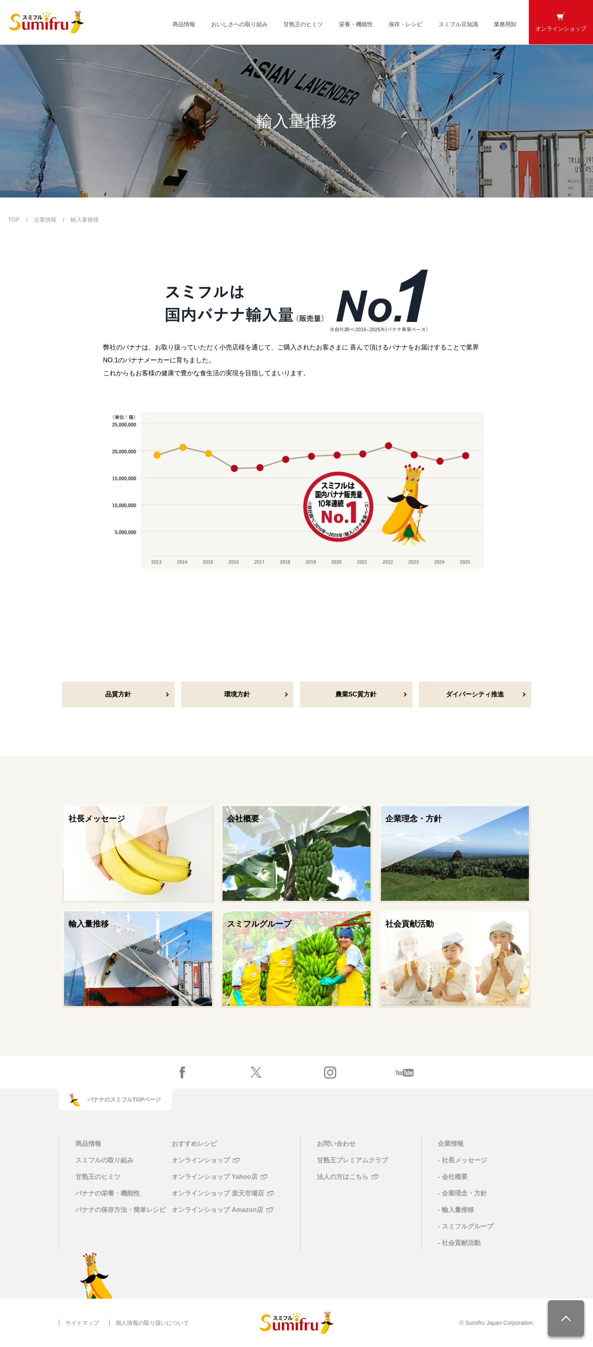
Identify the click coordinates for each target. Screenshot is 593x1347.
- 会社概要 (453, 1176)
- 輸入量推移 (456, 1209)
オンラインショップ (201, 1160)
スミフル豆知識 (458, 24)
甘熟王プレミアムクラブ (352, 1160)
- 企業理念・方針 (462, 1193)
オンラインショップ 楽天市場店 (218, 1193)
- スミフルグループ (465, 1226)
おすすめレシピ (194, 1143)
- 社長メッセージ (462, 1160)
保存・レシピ (405, 24)
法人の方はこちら (342, 1177)
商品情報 (184, 24)
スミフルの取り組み (104, 1160)
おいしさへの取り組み (239, 24)
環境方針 (237, 694)
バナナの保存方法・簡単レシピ (120, 1209)
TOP (14, 219)
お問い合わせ (336, 1143)
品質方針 (118, 694)
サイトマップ (82, 1323)
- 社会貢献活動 (459, 1242)
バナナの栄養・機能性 (107, 1193)
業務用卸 (505, 24)
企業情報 (45, 219)
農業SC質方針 (356, 694)
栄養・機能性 (356, 24)
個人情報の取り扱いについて (152, 1323)
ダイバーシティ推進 (475, 694)
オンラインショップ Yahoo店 (214, 1177)
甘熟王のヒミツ (303, 24)
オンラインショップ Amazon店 (217, 1210)
